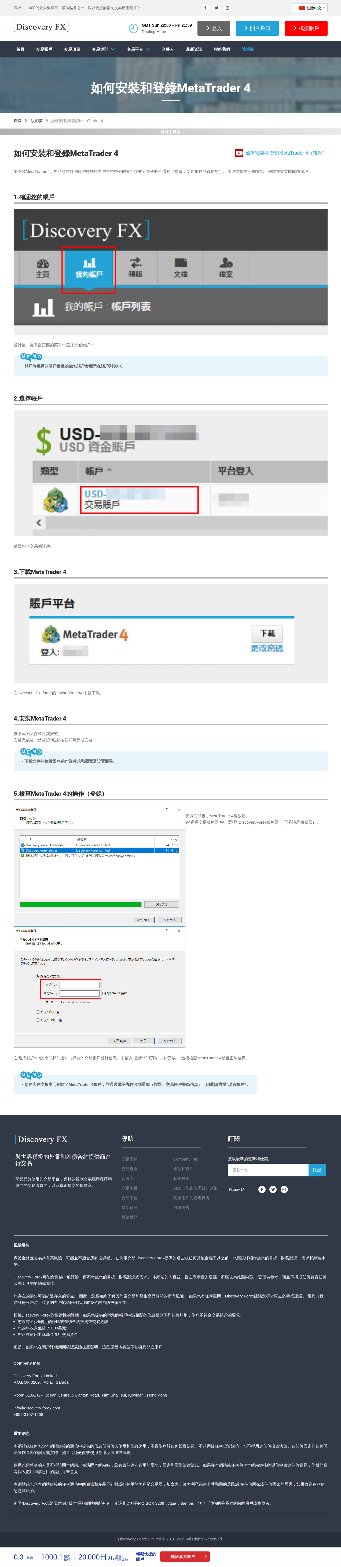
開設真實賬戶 (183, 1556)
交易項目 (72, 49)
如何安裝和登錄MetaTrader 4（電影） (281, 153)
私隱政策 (181, 1178)
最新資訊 (194, 49)
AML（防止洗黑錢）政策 (195, 1188)
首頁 (20, 49)
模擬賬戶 (306, 28)
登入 (214, 28)
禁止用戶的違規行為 (191, 1197)
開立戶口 (257, 28)
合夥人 (168, 49)
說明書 (248, 49)
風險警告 (181, 1207)
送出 (317, 1170)
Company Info (185, 1159)
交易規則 (100, 49)
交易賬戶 (44, 49)
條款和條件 (183, 1168)
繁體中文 (310, 8)
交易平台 (135, 49)
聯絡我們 (222, 49)
